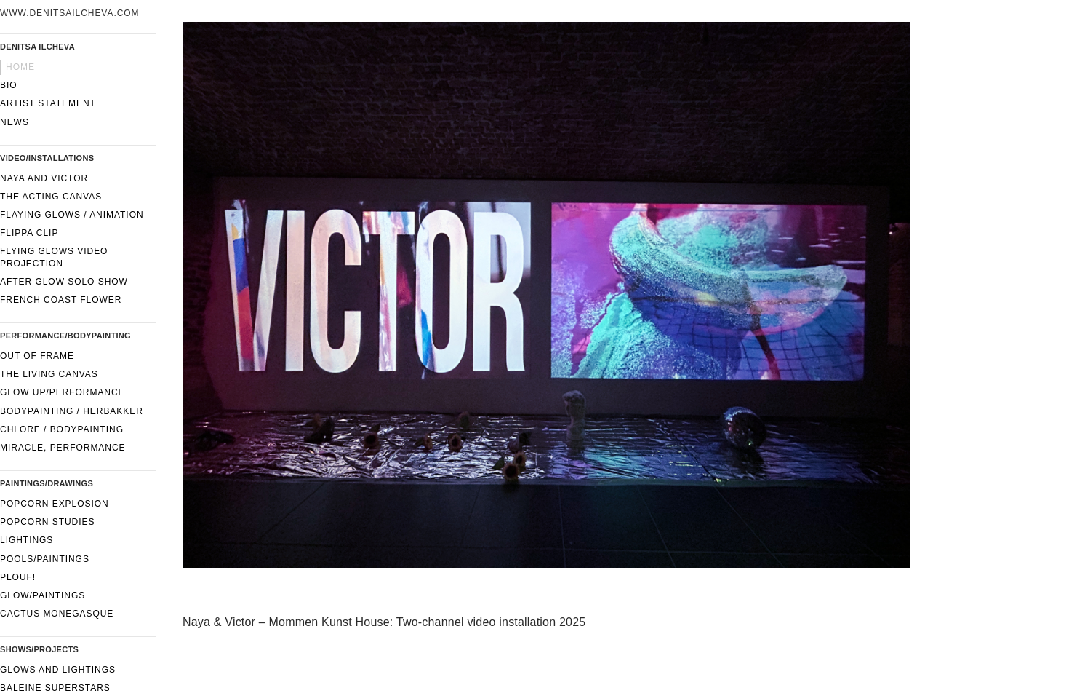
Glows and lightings (58, 670)
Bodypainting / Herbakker (71, 411)
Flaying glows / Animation (72, 215)
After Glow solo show (64, 282)
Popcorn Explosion (54, 504)
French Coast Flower (60, 300)
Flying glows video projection (54, 257)
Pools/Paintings (44, 559)
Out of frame (37, 356)
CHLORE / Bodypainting (62, 429)
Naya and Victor (44, 178)
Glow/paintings (42, 595)
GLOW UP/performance (62, 392)
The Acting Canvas (51, 196)
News (14, 122)
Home (20, 67)
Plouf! (18, 577)
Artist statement (48, 103)
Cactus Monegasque (56, 614)
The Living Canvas (49, 374)
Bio (8, 85)
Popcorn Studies (47, 522)
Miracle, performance (63, 448)
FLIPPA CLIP (29, 233)
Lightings (26, 540)
